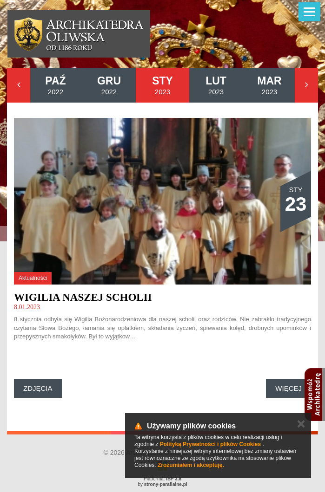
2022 (55, 85)
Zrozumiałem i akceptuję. (191, 465)
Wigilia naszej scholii (83, 297)
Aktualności (33, 278)
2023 (162, 85)
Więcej (288, 388)
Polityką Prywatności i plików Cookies (210, 444)
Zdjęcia (38, 388)
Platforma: (162, 478)
